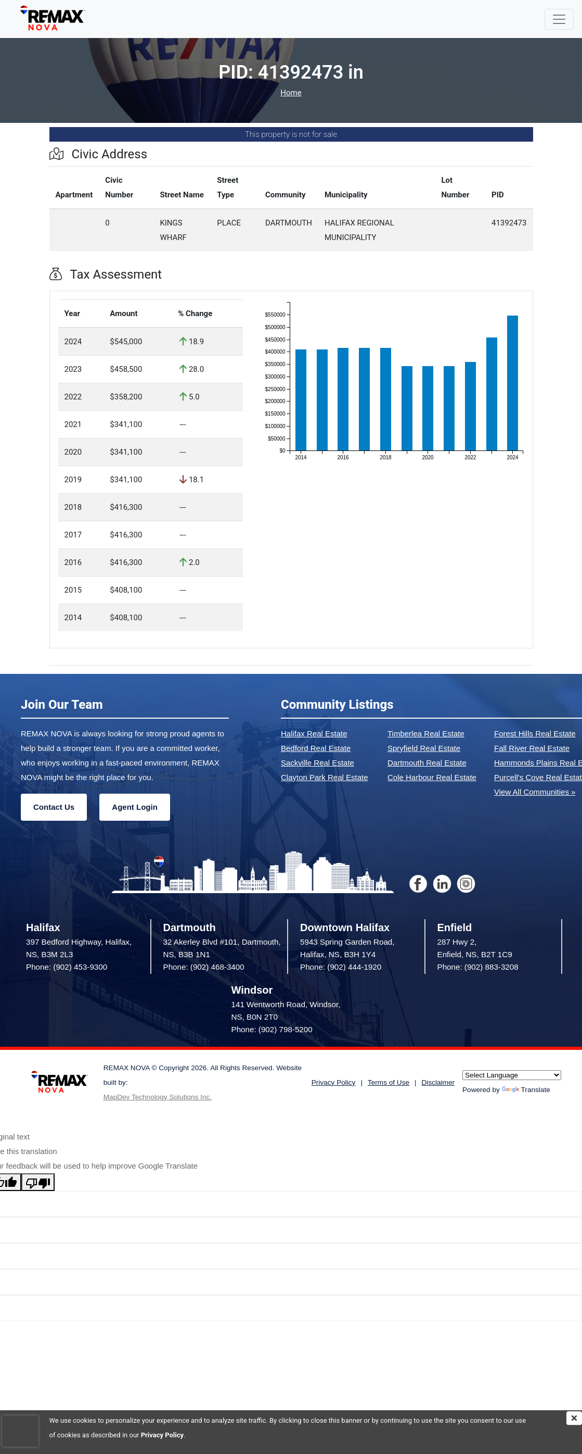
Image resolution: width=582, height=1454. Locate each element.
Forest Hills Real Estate (535, 733)
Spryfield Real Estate (423, 748)
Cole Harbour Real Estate (431, 777)
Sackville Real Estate (317, 762)
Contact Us (53, 807)
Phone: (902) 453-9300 (66, 966)
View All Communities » (534, 791)
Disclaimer (438, 1082)
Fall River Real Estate (532, 748)
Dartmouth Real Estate (427, 762)
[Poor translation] (38, 1182)
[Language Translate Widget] (511, 1075)
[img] (574, 1418)
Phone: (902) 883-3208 (478, 966)
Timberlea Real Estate (425, 733)
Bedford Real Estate (316, 748)
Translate (526, 1090)
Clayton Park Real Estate (324, 777)
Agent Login (134, 807)
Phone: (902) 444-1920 (340, 966)
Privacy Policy (162, 1435)
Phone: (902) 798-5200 (272, 1029)
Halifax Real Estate (314, 733)
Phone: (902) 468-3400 (203, 966)
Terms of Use (388, 1082)
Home (290, 93)
